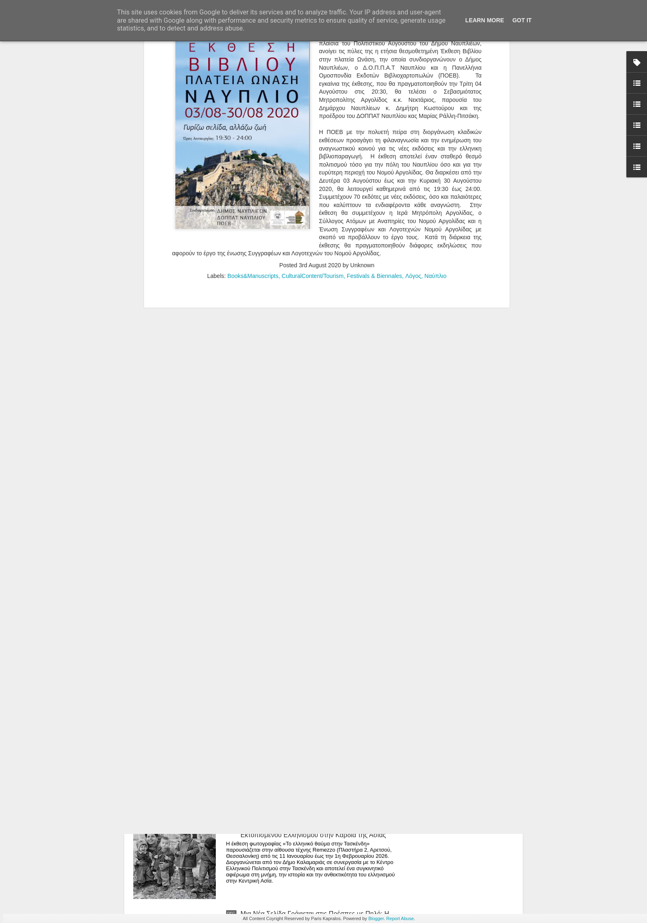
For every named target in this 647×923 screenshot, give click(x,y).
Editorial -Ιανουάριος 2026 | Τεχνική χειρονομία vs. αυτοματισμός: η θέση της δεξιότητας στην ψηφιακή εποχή (315, 640)
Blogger (376, 918)
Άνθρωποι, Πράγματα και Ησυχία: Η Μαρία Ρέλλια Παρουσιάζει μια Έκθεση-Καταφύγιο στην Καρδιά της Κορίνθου (318, 547)
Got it (522, 20)
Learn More (484, 20)
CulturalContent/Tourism (313, 70)
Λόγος (413, 70)
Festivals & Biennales (374, 70)
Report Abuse (400, 918)
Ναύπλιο (435, 70)
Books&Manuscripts (253, 70)
